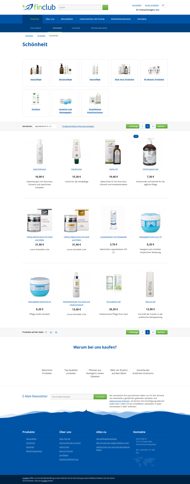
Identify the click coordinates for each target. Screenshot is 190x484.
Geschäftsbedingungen (106, 439)
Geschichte (64, 447)
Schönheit (30, 443)
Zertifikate (63, 455)
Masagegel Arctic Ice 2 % (150, 236)
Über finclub (64, 439)
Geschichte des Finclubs (70, 443)
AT (164, 5)
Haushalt (30, 447)
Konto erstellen (152, 5)
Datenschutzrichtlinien (120, 401)
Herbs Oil (113, 169)
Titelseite (29, 35)
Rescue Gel (150, 301)
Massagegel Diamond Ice (39, 301)
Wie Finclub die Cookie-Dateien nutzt (112, 443)
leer (158, 9)
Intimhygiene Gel (150, 169)
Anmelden (136, 5)
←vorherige (132, 126)
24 (51, 332)
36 (56, 332)
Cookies (25, 478)
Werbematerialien (34, 451)
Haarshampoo (39, 169)
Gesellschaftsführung (68, 459)
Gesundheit (31, 439)
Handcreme (76, 169)
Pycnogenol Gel (113, 301)
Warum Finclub (66, 451)
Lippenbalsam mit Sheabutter (113, 236)
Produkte (41, 35)
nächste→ (161, 126)
